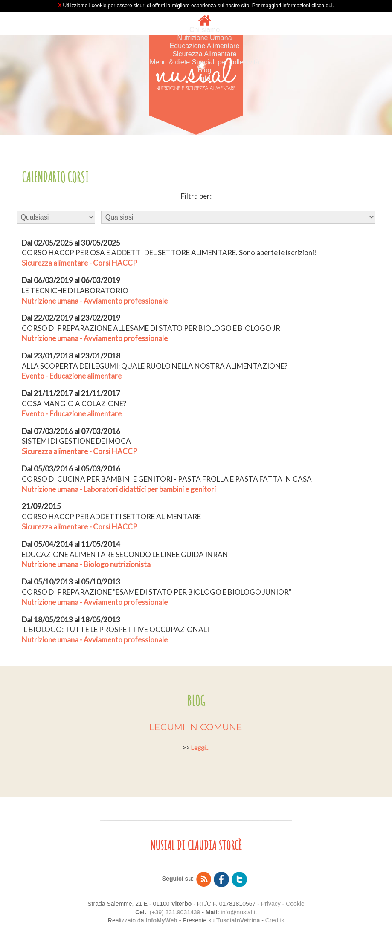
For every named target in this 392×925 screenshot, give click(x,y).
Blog (204, 70)
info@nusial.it (239, 912)
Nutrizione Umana (204, 37)
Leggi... (200, 747)
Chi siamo (204, 29)
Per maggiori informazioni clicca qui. (293, 6)
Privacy (271, 903)
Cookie (295, 903)
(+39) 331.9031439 (175, 912)
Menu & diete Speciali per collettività (204, 62)
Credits (274, 920)
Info (204, 78)
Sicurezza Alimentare (204, 54)
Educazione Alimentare (205, 45)
